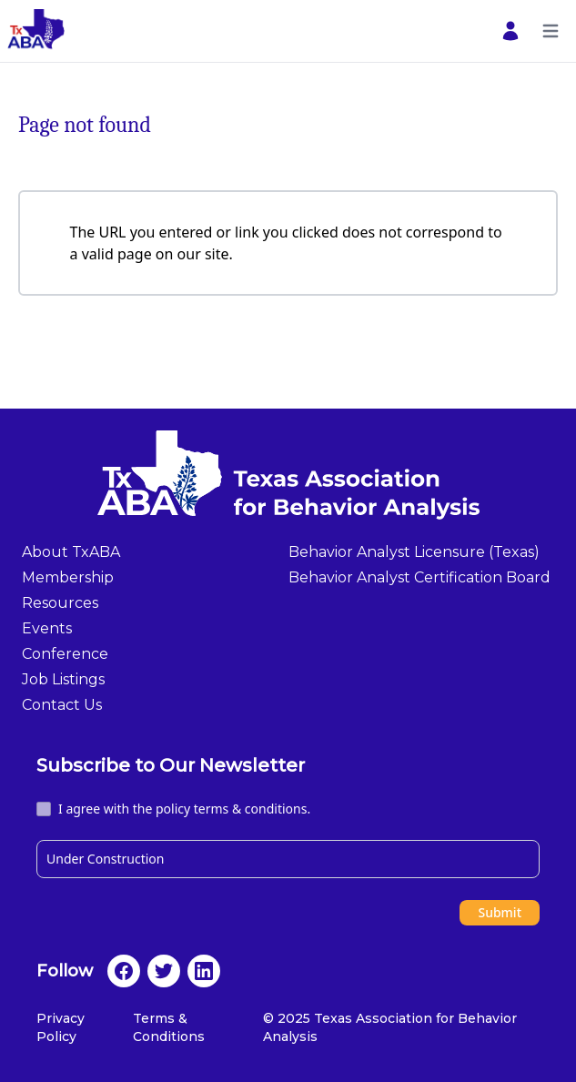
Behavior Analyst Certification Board (419, 577)
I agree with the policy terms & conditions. (184, 808)
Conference (65, 653)
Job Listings (63, 679)
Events (47, 628)
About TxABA (71, 552)
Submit (499, 912)
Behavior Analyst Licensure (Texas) (414, 552)
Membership (68, 577)
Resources (60, 603)
